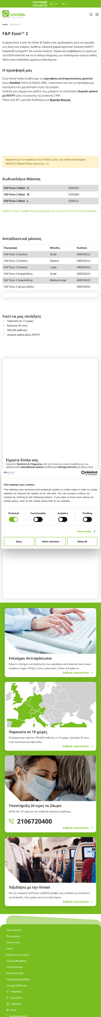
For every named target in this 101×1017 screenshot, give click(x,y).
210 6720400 (19, 950)
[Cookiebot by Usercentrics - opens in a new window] (83, 473)
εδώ (47, 163)
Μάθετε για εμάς (15, 426)
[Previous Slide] (10, 463)
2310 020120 (19, 978)
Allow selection (50, 541)
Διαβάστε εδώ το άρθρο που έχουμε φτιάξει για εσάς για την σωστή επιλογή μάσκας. (49, 211)
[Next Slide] (91, 463)
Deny (19, 541)
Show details (84, 531)
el (64, 4)
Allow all (82, 541)
